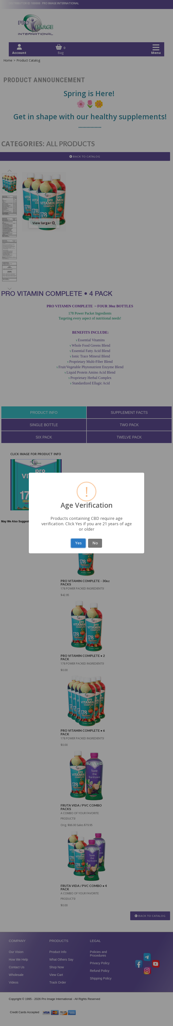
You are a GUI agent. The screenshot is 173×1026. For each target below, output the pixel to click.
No (95, 542)
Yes (78, 542)
